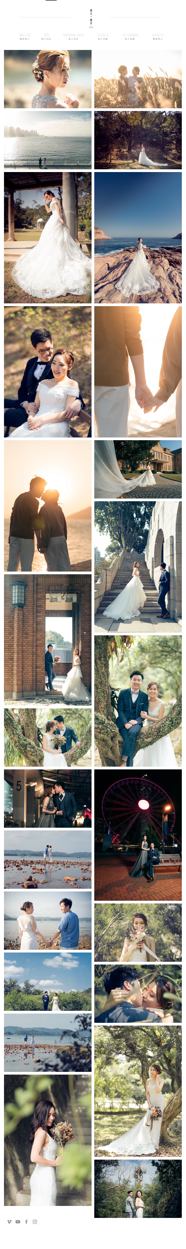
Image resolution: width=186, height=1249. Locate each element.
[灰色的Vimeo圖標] (9, 1222)
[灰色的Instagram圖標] (35, 1222)
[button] (46, 35)
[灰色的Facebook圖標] (26, 1222)
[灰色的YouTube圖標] (18, 1222)
